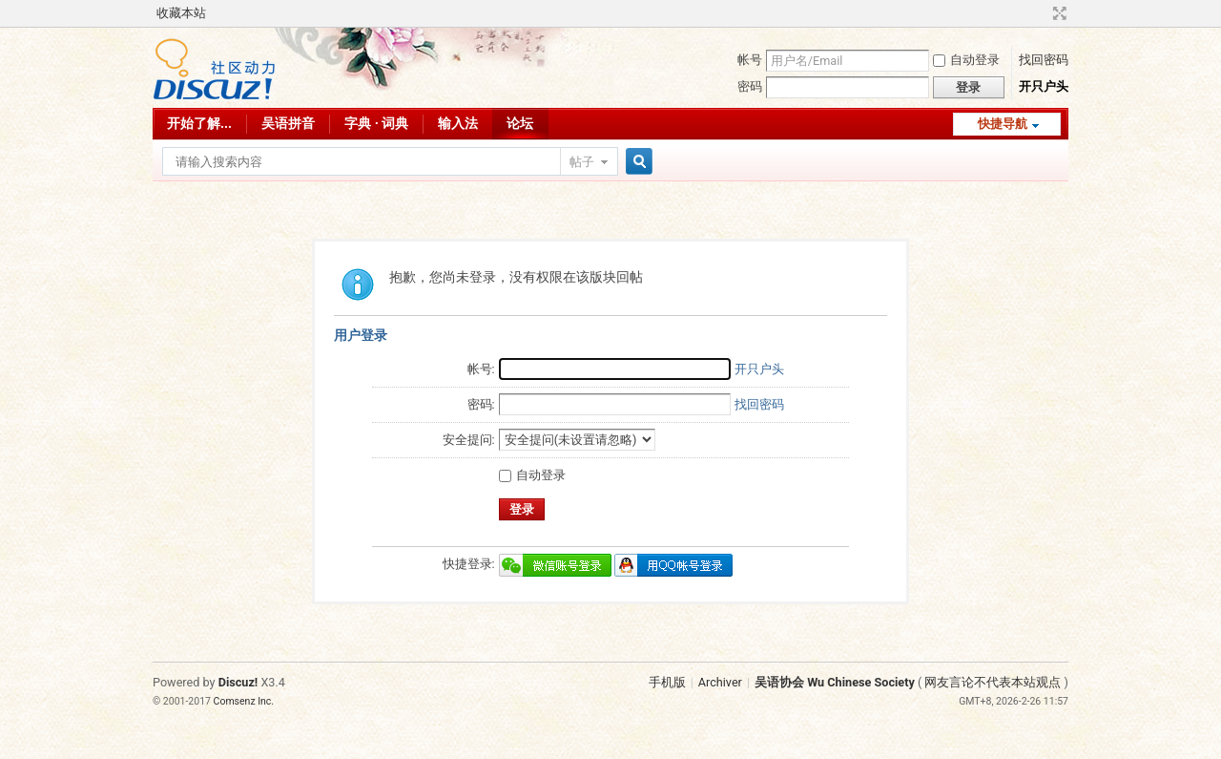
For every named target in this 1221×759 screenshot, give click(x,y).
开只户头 (1043, 86)
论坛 (520, 123)
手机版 (667, 682)
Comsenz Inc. (244, 701)
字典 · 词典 (376, 123)
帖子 (581, 162)
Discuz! (238, 682)
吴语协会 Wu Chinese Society (835, 682)
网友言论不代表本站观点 (992, 682)
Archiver (720, 682)
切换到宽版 (1057, 13)
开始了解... (199, 123)
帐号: (481, 369)
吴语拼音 (288, 123)
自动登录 (966, 60)
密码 (749, 86)
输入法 (458, 123)
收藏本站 (181, 13)
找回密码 (1043, 60)
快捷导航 (1002, 123)
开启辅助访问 (1041, 13)
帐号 (749, 60)
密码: (481, 404)
